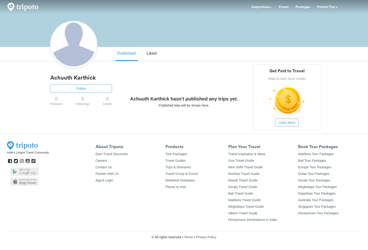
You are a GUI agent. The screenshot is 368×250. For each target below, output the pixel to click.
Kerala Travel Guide (242, 187)
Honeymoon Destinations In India (252, 220)
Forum (283, 7)
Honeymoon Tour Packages (318, 213)
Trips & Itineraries (178, 167)
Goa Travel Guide (241, 160)
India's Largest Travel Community (28, 152)
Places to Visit (175, 187)
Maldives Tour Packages (316, 154)
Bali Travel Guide (240, 193)
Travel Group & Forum (181, 174)
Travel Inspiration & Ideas (246, 154)
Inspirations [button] (262, 7)
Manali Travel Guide (243, 180)
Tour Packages (176, 154)
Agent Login (104, 180)
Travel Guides (175, 160)
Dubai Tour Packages (313, 174)
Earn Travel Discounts (112, 154)
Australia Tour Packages (316, 200)
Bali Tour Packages (312, 160)
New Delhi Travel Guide (245, 167)
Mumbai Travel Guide (244, 174)
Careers (101, 160)
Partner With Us (107, 174)
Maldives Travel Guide (244, 200)
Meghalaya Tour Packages (317, 187)
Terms (188, 237)
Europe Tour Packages (314, 167)
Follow (81, 88)
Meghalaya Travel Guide (246, 206)
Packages (302, 7)
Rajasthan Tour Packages (316, 193)
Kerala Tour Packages (314, 180)
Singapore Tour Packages (317, 206)
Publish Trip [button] (327, 7)
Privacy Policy (206, 237)
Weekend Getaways (180, 180)
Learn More (287, 122)
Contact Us (104, 167)
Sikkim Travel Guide (242, 213)
